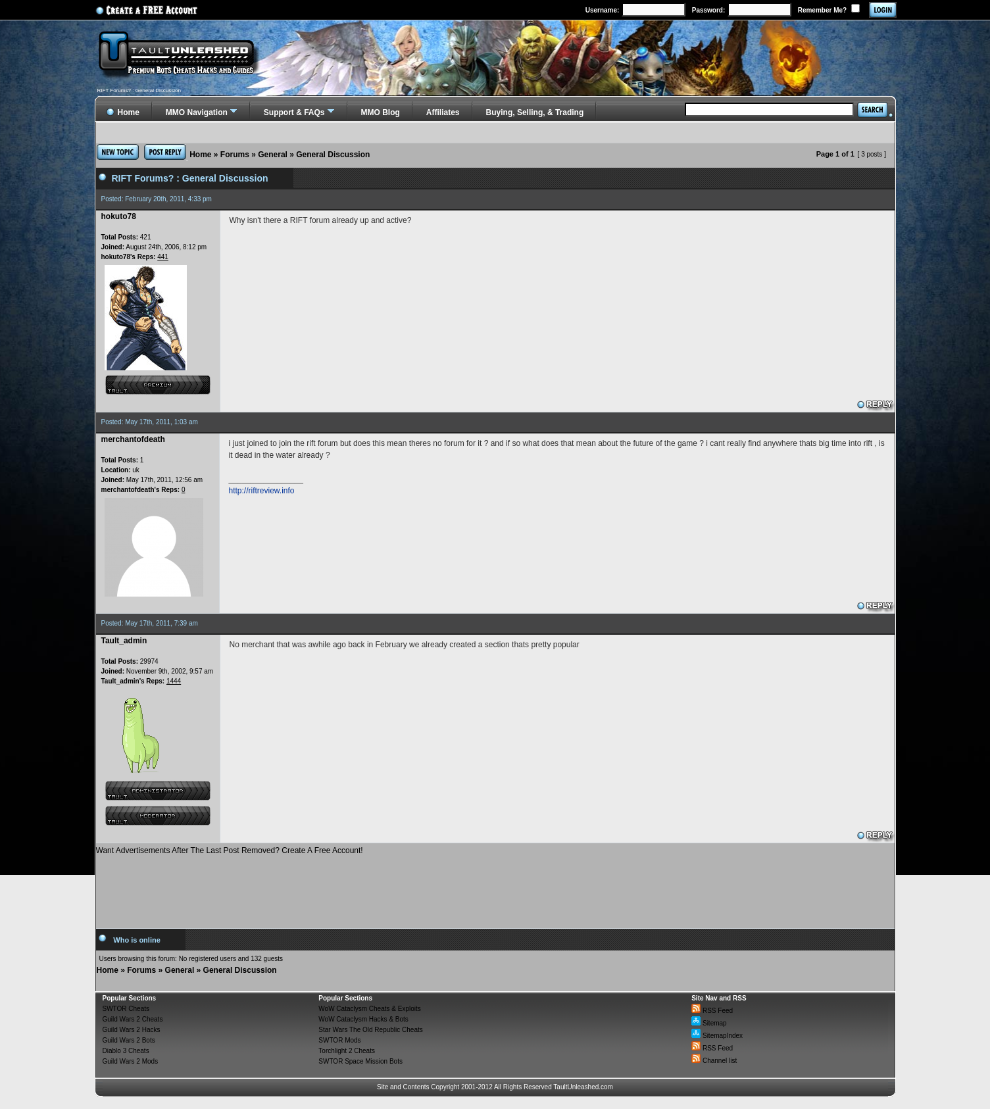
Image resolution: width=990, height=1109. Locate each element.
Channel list (714, 1060)
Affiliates (443, 112)
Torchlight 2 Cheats (346, 1050)
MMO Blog (380, 112)
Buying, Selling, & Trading (535, 112)
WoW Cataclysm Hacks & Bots (363, 1019)
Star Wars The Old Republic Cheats (370, 1029)
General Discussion (333, 154)
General (272, 154)
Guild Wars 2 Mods (131, 1061)
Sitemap (708, 1023)
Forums (234, 154)
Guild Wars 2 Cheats (133, 1019)
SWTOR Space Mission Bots (360, 1061)
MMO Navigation (197, 112)
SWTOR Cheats (126, 1008)
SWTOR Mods (339, 1040)
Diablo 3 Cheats (126, 1050)
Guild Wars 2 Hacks (132, 1029)
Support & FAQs (294, 112)
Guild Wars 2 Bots (129, 1040)
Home (200, 154)
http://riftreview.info (262, 490)
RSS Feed (712, 1010)
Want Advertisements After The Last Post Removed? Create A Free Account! (229, 850)
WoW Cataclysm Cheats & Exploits (369, 1008)
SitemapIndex (717, 1035)
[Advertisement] (495, 886)
